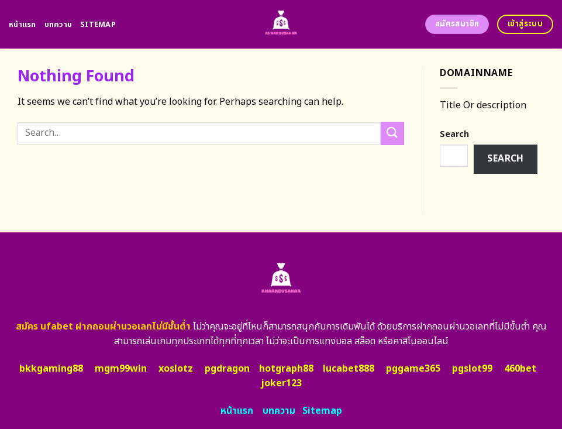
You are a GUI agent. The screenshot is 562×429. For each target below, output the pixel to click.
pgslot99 (472, 369)
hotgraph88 (286, 369)
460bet (520, 369)
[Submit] (392, 133)
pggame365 (413, 369)
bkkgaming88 (51, 369)
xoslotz (175, 369)
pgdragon (227, 369)
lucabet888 (348, 369)
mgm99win (121, 369)
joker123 (281, 383)
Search (454, 134)
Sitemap (98, 24)
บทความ (58, 24)
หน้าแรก (22, 24)
